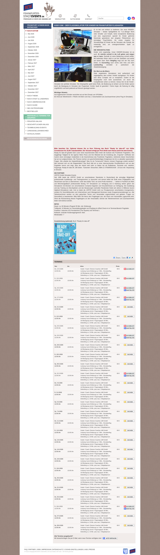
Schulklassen (32, 133)
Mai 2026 (29, 33)
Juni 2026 (29, 37)
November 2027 (31, 89)
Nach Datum (31, 30)
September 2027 (31, 82)
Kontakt (88, 15)
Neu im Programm (33, 108)
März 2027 (29, 66)
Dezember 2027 (31, 92)
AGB (86, 549)
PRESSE (92, 549)
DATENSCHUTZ (57, 549)
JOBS (39, 549)
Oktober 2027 (30, 85)
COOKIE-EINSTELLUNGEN (73, 549)
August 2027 (30, 79)
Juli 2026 (29, 40)
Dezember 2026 (31, 56)
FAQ (25, 549)
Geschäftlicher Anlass (36, 124)
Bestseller (31, 111)
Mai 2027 (29, 72)
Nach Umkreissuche (34, 101)
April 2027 (29, 69)
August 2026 (30, 43)
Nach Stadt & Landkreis (36, 98)
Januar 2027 (30, 59)
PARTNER (32, 549)
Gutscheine (75, 15)
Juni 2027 (29, 76)
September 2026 (31, 46)
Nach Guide (31, 105)
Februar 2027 (30, 63)
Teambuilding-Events (35, 127)
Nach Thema (31, 95)
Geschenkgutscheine (35, 139)
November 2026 (31, 53)
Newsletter (60, 15)
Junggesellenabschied (36, 130)
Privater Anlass (33, 121)
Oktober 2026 (30, 50)
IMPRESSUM (46, 549)
